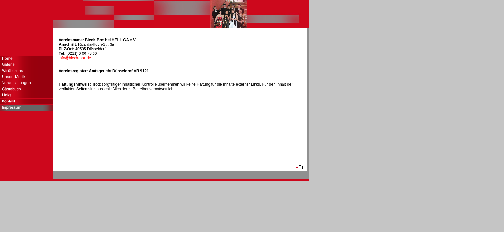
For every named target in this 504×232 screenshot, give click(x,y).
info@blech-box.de (75, 58)
